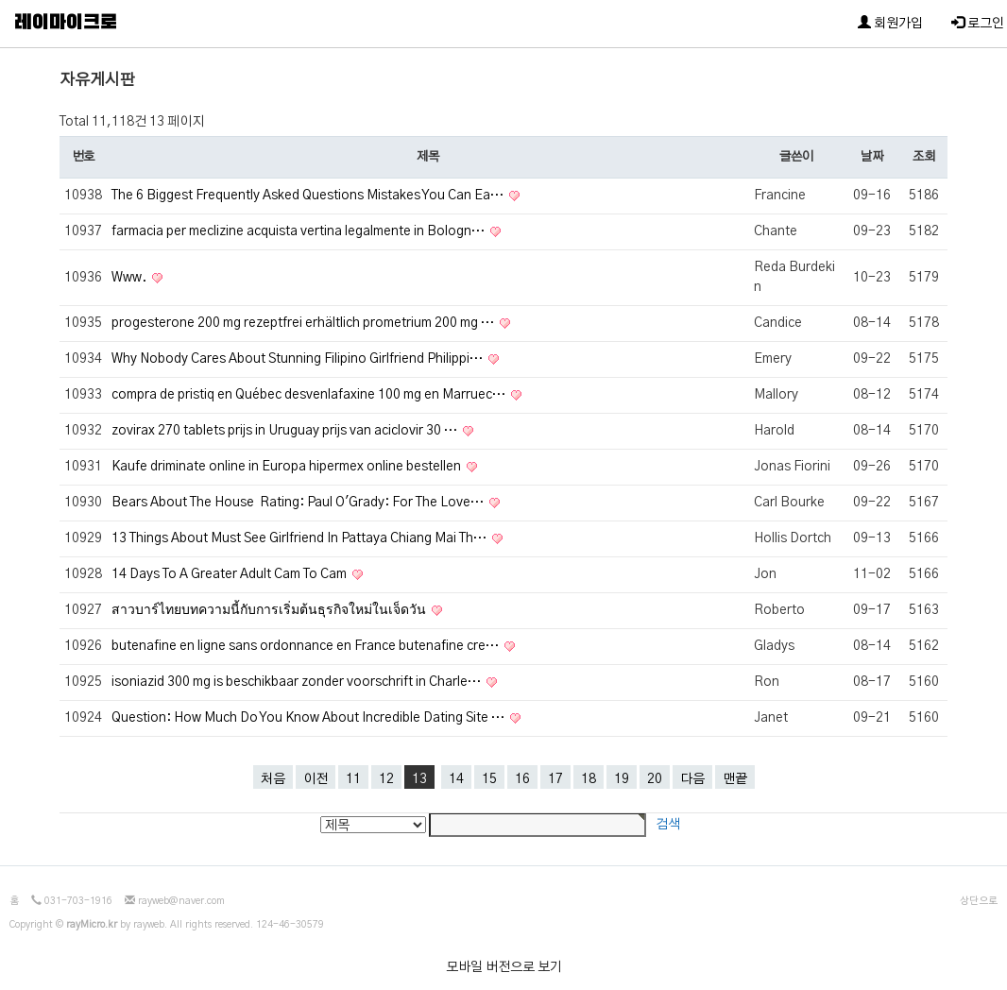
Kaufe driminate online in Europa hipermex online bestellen (287, 466)
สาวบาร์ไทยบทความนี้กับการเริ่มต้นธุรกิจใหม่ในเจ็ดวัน (270, 610)
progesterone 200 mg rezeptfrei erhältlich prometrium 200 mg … (304, 323)
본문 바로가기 (0, 0)
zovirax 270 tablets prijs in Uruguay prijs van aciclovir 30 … (285, 430)
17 (555, 779)
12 (386, 779)
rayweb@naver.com (181, 901)
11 (353, 779)
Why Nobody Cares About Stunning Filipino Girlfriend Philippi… (298, 359)
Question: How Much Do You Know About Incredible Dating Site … (309, 718)
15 (489, 779)
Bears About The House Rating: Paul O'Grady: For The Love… (298, 502)
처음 (273, 779)
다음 (692, 779)
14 (456, 779)
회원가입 (890, 22)
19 (621, 779)
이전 (315, 779)
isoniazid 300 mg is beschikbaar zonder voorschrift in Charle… (297, 682)
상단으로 (979, 901)
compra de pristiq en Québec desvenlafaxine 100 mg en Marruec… (309, 394)
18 (588, 779)
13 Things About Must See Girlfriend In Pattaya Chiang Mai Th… (300, 538)
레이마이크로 (65, 23)
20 (654, 779)
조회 (923, 156)
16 (522, 779)
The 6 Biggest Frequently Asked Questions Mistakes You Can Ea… (308, 195)
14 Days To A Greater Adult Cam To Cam (230, 574)
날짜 (871, 156)
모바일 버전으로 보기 (504, 967)
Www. (130, 277)
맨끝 (735, 779)
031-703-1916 (78, 901)
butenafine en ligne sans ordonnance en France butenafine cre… (306, 646)
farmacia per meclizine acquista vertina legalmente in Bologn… (299, 231)
